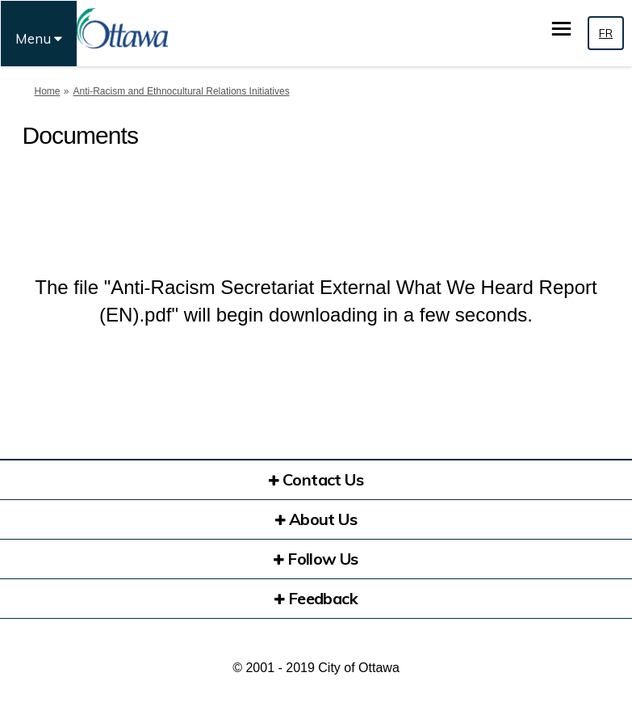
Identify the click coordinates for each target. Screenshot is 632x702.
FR (606, 33)
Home (48, 91)
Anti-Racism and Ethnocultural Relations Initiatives (181, 91)
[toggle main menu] (561, 29)
